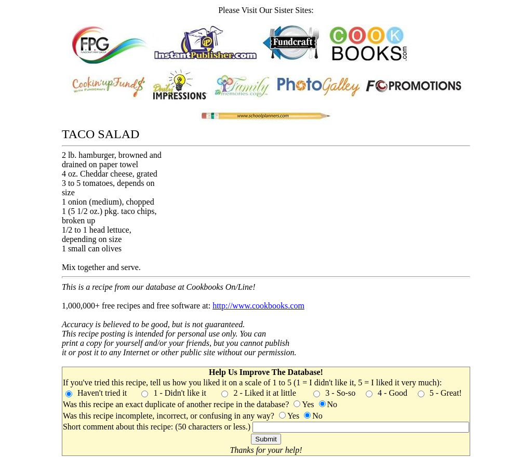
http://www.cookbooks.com (258, 305)
